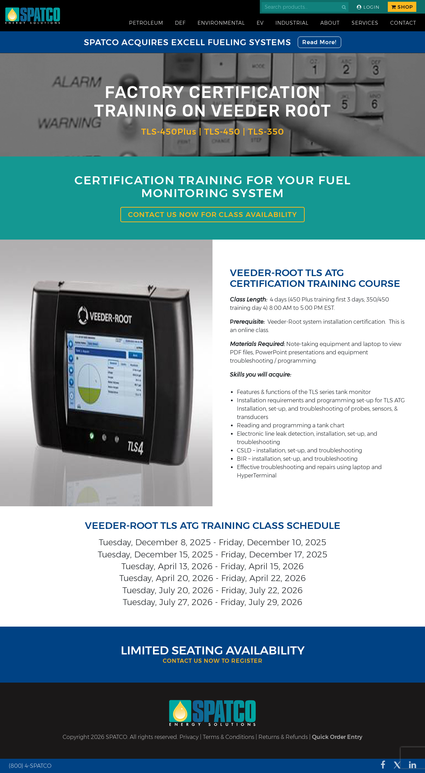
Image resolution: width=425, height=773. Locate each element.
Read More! (319, 42)
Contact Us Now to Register (213, 661)
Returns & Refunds (283, 737)
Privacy (189, 737)
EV (260, 23)
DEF (180, 23)
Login (368, 7)
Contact (403, 23)
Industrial (291, 23)
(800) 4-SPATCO (30, 766)
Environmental (221, 23)
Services (365, 23)
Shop (402, 7)
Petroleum (146, 23)
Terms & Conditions (228, 737)
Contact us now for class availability (212, 214)
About (330, 23)
